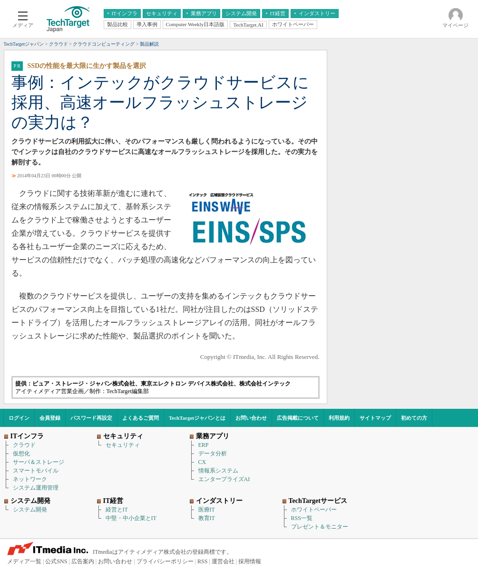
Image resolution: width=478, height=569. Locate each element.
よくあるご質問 (140, 418)
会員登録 (49, 418)
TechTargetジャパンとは (197, 418)
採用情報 (249, 561)
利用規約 (339, 418)
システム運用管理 (36, 487)
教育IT (206, 518)
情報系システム (218, 470)
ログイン (19, 418)
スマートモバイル (36, 470)
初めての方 (414, 418)
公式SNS (56, 561)
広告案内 (82, 561)
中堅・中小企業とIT (131, 518)
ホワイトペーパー (314, 509)
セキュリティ (123, 445)
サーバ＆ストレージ (38, 462)
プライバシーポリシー (165, 561)
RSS (202, 561)
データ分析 (212, 453)
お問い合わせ (251, 418)
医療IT (206, 509)
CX (202, 462)
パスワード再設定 (91, 418)
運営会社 (223, 561)
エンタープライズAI (224, 479)
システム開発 (30, 509)
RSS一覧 (301, 518)
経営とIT (117, 509)
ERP (203, 445)
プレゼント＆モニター (319, 526)
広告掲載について (298, 418)
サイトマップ (375, 418)
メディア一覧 (24, 561)
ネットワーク (30, 479)
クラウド (24, 445)
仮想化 (21, 453)
